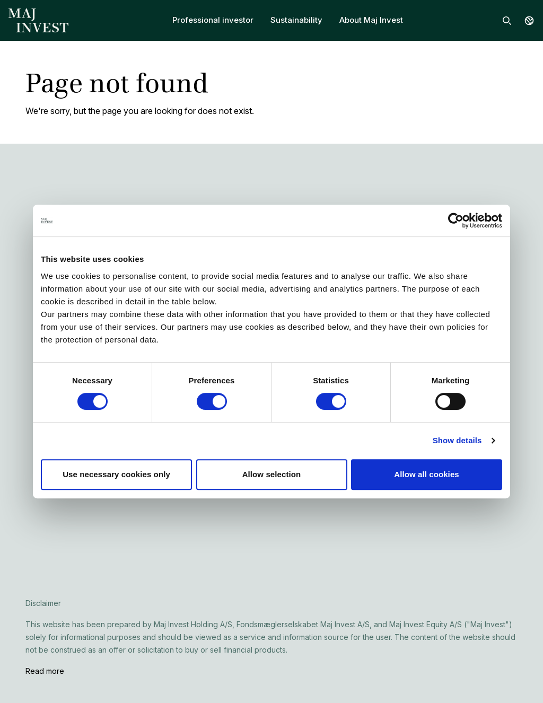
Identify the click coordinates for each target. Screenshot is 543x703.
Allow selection (271, 474)
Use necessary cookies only (116, 474)
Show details (457, 440)
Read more (44, 670)
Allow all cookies (426, 474)
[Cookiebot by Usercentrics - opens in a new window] (455, 221)
